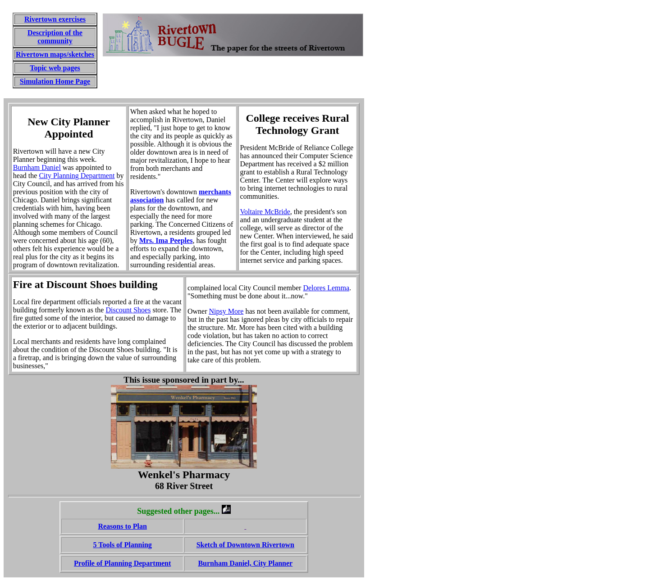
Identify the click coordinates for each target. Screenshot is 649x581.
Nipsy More (226, 311)
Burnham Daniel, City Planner (245, 563)
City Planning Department (76, 175)
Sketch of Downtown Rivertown (245, 545)
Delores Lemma (326, 288)
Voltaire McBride (265, 211)
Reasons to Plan (122, 526)
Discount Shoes (128, 310)
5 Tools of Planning (122, 545)
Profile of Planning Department (122, 563)
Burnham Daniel (37, 167)
